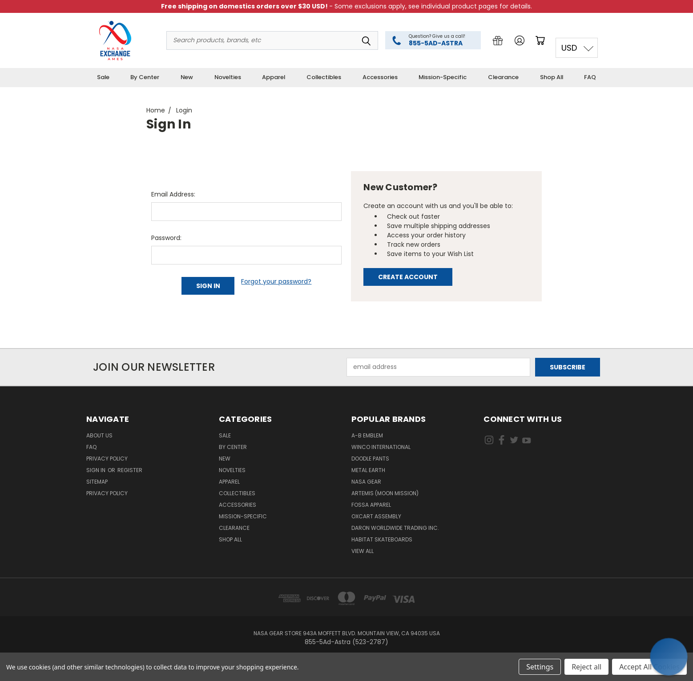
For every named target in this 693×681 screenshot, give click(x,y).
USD (569, 47)
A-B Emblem (367, 435)
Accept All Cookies (649, 667)
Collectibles (323, 77)
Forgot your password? (276, 281)
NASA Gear (366, 481)
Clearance (503, 77)
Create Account (408, 276)
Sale (103, 77)
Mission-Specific (443, 77)
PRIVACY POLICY (107, 493)
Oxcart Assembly (376, 516)
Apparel (273, 77)
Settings (539, 667)
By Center (144, 77)
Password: (166, 237)
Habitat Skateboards (381, 539)
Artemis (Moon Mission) (385, 493)
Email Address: (173, 194)
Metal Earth (368, 470)
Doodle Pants (370, 458)
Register (129, 470)
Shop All (551, 77)
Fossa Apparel (371, 505)
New (187, 77)
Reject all (586, 667)
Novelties (227, 77)
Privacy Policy (107, 458)
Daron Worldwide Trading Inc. (395, 528)
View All (362, 551)
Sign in (96, 470)
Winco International (381, 447)
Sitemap (97, 481)
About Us (99, 435)
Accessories (380, 77)
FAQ (590, 77)
